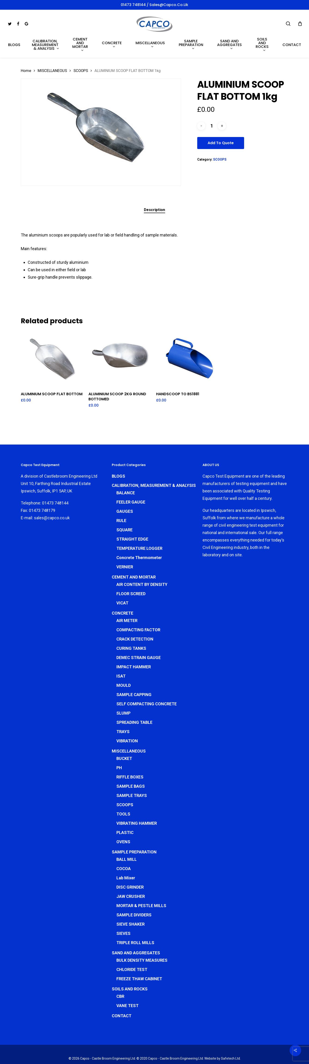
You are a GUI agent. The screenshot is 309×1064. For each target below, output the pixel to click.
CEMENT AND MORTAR (134, 556)
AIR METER (126, 600)
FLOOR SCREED (130, 573)
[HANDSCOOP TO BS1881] (188, 358)
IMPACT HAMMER (133, 646)
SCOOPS (80, 70)
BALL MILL (126, 839)
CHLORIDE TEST (131, 949)
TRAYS (123, 711)
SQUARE (124, 509)
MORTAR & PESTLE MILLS (141, 885)
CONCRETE (122, 592)
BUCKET (124, 738)
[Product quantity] (211, 126)
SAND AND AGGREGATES (136, 932)
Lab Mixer (125, 857)
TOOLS (123, 793)
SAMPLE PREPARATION (134, 831)
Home (26, 70)
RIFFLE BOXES (129, 756)
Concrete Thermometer (139, 537)
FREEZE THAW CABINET (139, 958)
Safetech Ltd (230, 1038)
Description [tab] (154, 209)
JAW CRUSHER (130, 876)
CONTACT (121, 995)
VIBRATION (127, 720)
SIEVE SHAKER (130, 903)
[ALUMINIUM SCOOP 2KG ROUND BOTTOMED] (120, 358)
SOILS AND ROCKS (130, 968)
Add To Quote (221, 143)
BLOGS (118, 455)
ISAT (121, 655)
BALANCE (125, 472)
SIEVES (123, 913)
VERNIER (124, 546)
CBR (120, 976)
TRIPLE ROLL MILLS (135, 922)
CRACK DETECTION (134, 618)
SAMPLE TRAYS (131, 775)
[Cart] (300, 23)
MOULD (123, 665)
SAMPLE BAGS (130, 765)
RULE (121, 500)
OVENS (123, 821)
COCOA (123, 848)
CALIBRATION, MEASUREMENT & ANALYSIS (154, 465)
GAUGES (124, 490)
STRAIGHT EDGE (132, 518)
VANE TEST (127, 985)
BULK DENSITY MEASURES (141, 939)
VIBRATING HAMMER (136, 802)
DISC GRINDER (130, 866)
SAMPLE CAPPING (133, 674)
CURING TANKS (131, 627)
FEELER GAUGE (130, 481)
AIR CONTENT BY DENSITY (141, 564)
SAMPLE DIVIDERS (133, 894)
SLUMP (123, 692)
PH (119, 747)
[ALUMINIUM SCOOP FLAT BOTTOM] (53, 358)
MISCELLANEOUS (52, 70)
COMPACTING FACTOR (138, 609)
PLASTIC (124, 812)
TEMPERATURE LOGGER (139, 528)
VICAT (122, 582)
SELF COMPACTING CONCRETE (146, 683)
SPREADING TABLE (134, 702)
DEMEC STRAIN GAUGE (138, 637)
